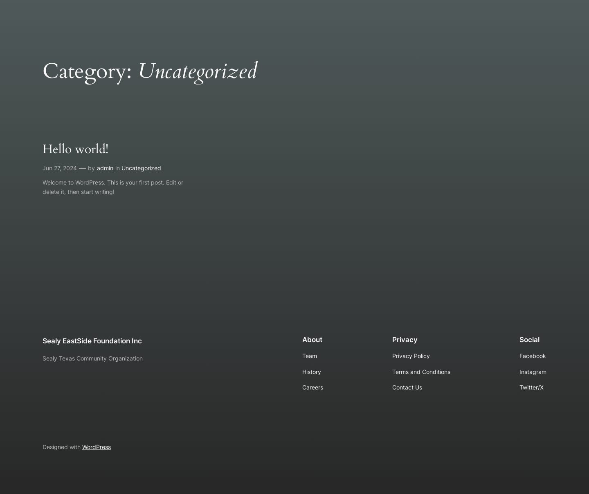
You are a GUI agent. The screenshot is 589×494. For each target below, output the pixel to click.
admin (105, 168)
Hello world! (75, 149)
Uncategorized (141, 168)
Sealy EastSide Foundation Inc (92, 341)
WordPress (96, 446)
